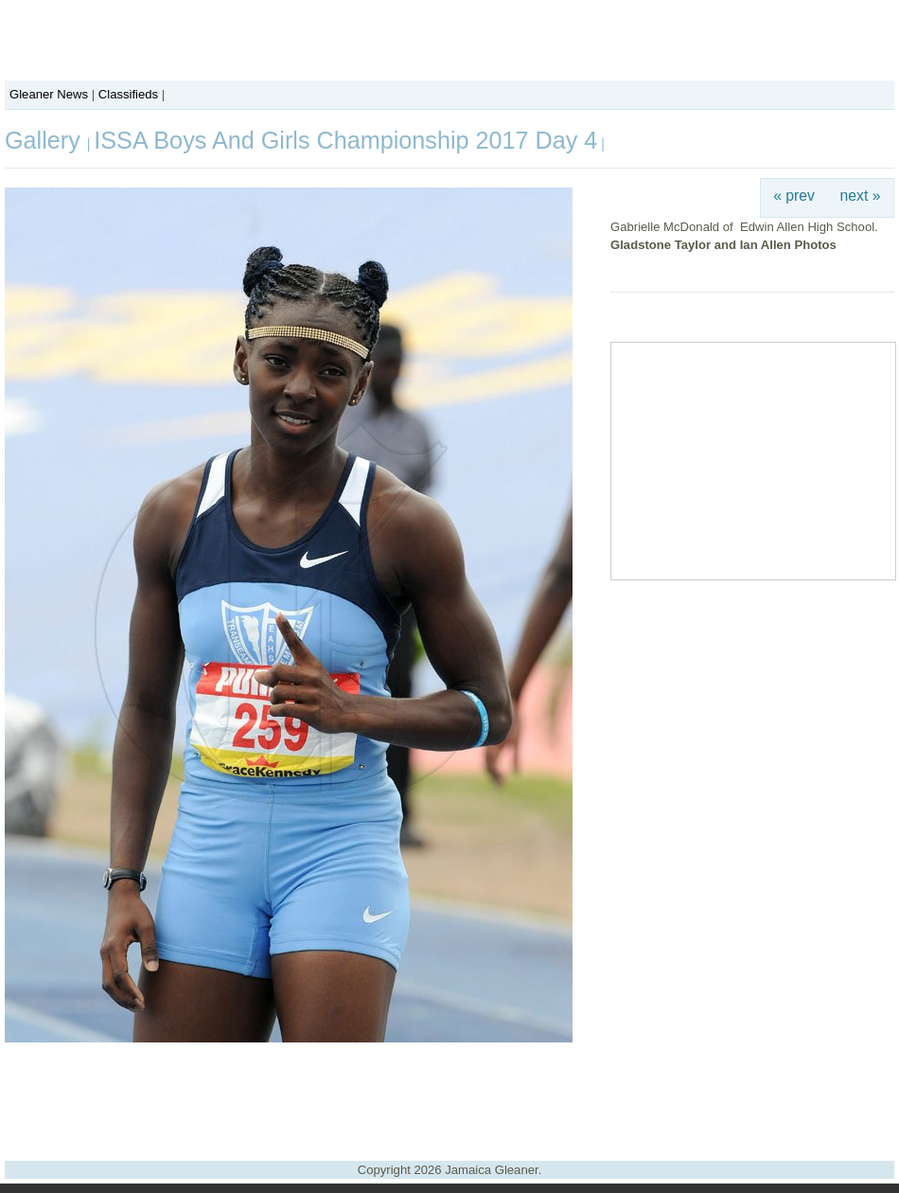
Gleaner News (48, 94)
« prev (794, 195)
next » (860, 195)
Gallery (46, 140)
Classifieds (128, 94)
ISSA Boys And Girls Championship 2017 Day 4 (345, 140)
